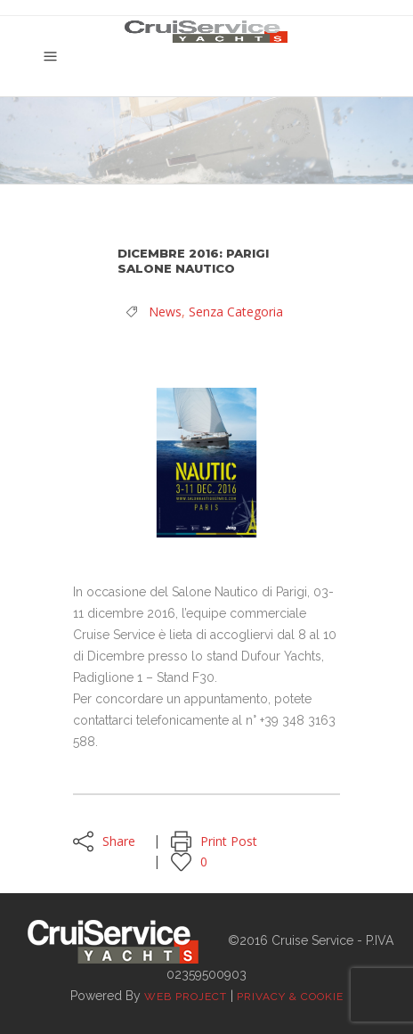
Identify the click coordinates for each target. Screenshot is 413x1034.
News (165, 311)
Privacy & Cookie (290, 996)
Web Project (185, 996)
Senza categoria (236, 311)
